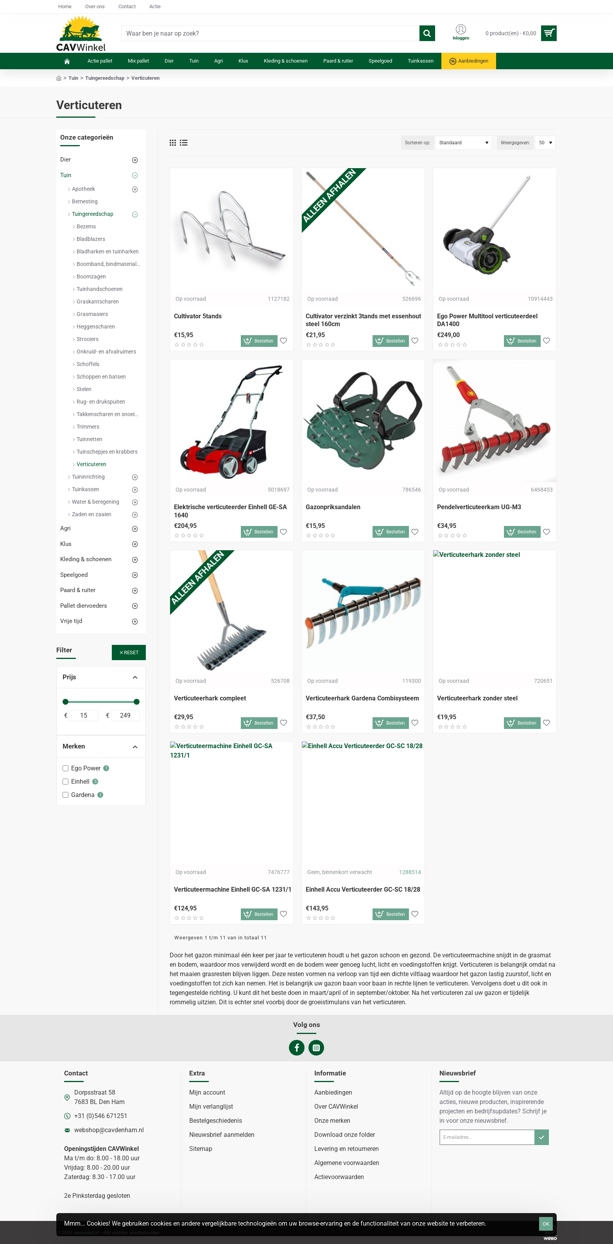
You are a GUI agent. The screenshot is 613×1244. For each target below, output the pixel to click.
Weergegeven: (515, 142)
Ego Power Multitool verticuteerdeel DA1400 (487, 320)
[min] (83, 715)
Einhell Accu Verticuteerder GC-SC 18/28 (363, 889)
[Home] (64, 7)
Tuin (73, 78)
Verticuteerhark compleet (210, 698)
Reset (131, 652)
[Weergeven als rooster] (173, 142)
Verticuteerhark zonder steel (477, 698)
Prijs (69, 677)
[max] (125, 715)
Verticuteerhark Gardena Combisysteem (362, 698)
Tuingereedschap (104, 78)
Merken (74, 746)
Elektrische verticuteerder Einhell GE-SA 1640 (230, 511)
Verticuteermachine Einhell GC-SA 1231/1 (233, 889)
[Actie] (155, 7)
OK (546, 1224)
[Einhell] (65, 781)
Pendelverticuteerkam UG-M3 (479, 507)
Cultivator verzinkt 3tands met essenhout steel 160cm (363, 320)
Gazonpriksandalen (333, 507)
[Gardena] (65, 795)
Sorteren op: (417, 142)
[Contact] (127, 7)
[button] (259, 341)
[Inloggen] (461, 33)
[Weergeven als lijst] (184, 142)
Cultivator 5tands (198, 316)
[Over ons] (95, 7)
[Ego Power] (65, 768)
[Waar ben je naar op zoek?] (427, 33)
